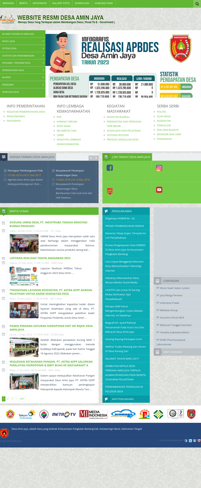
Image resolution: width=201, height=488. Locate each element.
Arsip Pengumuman (123, 399)
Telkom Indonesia (27, 414)
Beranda (8, 3)
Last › (22, 398)
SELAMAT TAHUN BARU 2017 (122, 358)
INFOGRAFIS (40, 3)
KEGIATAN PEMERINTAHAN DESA (26, 111)
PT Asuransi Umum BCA (170, 317)
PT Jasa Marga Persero (170, 295)
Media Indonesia (93, 414)
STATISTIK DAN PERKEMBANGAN (18, 55)
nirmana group (123, 414)
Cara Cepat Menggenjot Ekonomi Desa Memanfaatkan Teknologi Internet (124, 266)
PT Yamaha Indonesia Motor (173, 332)
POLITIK (161, 111)
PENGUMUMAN (16, 116)
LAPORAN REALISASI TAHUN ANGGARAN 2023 (40, 258)
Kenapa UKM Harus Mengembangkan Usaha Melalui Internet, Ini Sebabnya (124, 311)
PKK (59, 117)
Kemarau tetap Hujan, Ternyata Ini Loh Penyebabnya (125, 235)
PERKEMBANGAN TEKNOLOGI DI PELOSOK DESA (124, 389)
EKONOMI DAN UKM (169, 134)
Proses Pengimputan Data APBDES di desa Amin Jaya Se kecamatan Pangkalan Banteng (125, 249)
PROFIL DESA (8, 41)
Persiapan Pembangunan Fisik (25, 170)
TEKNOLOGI (164, 125)
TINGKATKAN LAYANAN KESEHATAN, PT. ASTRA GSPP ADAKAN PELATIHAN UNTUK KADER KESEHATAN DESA (51, 292)
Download (82, 3)
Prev (91, 157)
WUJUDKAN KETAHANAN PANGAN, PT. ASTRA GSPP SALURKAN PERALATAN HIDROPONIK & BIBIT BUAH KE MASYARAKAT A (51, 363)
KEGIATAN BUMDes (118, 117)
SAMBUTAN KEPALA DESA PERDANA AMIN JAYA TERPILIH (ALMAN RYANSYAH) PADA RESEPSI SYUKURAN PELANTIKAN (125, 372)
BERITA (23, 3)
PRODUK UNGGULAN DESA (122, 139)
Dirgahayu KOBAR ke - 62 (120, 218)
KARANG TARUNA (67, 121)
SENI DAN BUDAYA (168, 130)
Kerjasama (7, 84)
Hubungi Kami (104, 3)
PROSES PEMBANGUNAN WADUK (124, 226)
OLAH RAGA (164, 116)
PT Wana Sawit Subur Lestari (173, 288)
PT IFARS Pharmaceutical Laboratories (171, 342)
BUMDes (6, 77)
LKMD (60, 135)
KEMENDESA (44, 414)
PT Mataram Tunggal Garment (174, 325)
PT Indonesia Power (168, 303)
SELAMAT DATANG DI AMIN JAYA (18, 33)
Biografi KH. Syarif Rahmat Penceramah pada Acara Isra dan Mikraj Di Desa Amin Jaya (124, 327)
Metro (64, 414)
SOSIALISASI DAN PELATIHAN (124, 130)
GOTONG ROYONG (118, 135)
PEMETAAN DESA (10, 91)
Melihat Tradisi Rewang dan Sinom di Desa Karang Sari (125, 349)
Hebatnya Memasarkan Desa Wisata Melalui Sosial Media (122, 280)
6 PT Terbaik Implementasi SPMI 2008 (158, 414)
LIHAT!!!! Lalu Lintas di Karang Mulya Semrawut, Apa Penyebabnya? (122, 294)
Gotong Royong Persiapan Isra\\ (123, 339)
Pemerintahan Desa (13, 70)
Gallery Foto (61, 3)
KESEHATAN (164, 120)
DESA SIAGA (64, 126)
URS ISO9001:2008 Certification (176, 414)
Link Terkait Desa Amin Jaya (131, 157)
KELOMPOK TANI (66, 130)
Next (96, 157)
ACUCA (10, 414)
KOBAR (191, 414)
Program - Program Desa (16, 62)
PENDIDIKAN (164, 139)
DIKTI (144, 414)
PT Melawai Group (167, 310)
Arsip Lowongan (172, 351)
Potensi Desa (9, 48)
